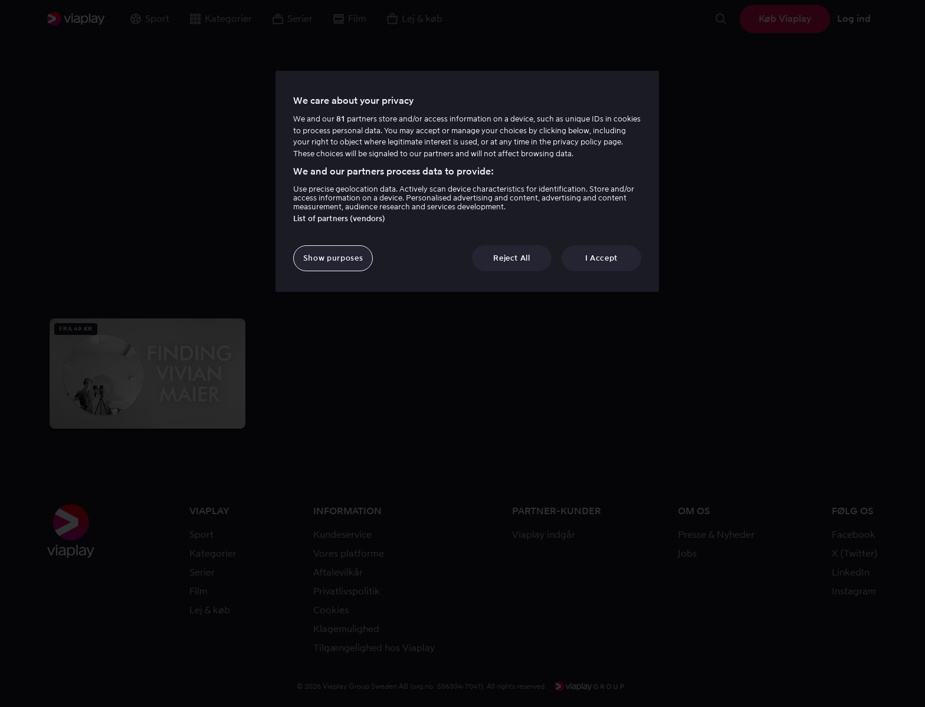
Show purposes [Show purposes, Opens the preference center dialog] (333, 258)
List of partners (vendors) (339, 218)
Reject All (511, 258)
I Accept (601, 258)
